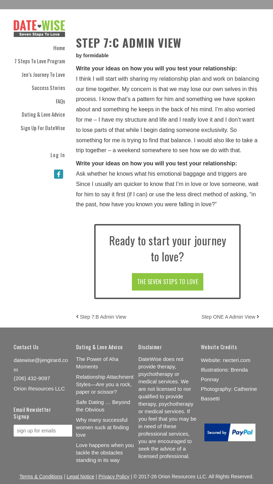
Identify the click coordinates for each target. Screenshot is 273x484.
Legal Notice (81, 476)
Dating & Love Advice (43, 114)
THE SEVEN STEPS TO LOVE (167, 281)
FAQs (60, 101)
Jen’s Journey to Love (43, 74)
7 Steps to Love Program (39, 61)
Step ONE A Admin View (230, 317)
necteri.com (237, 360)
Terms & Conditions (41, 476)
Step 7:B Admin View (101, 317)
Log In (57, 154)
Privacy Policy (113, 476)
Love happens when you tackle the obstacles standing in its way (105, 452)
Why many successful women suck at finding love (102, 427)
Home (59, 48)
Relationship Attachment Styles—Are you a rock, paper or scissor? (105, 384)
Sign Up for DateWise (43, 128)
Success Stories (48, 87)
